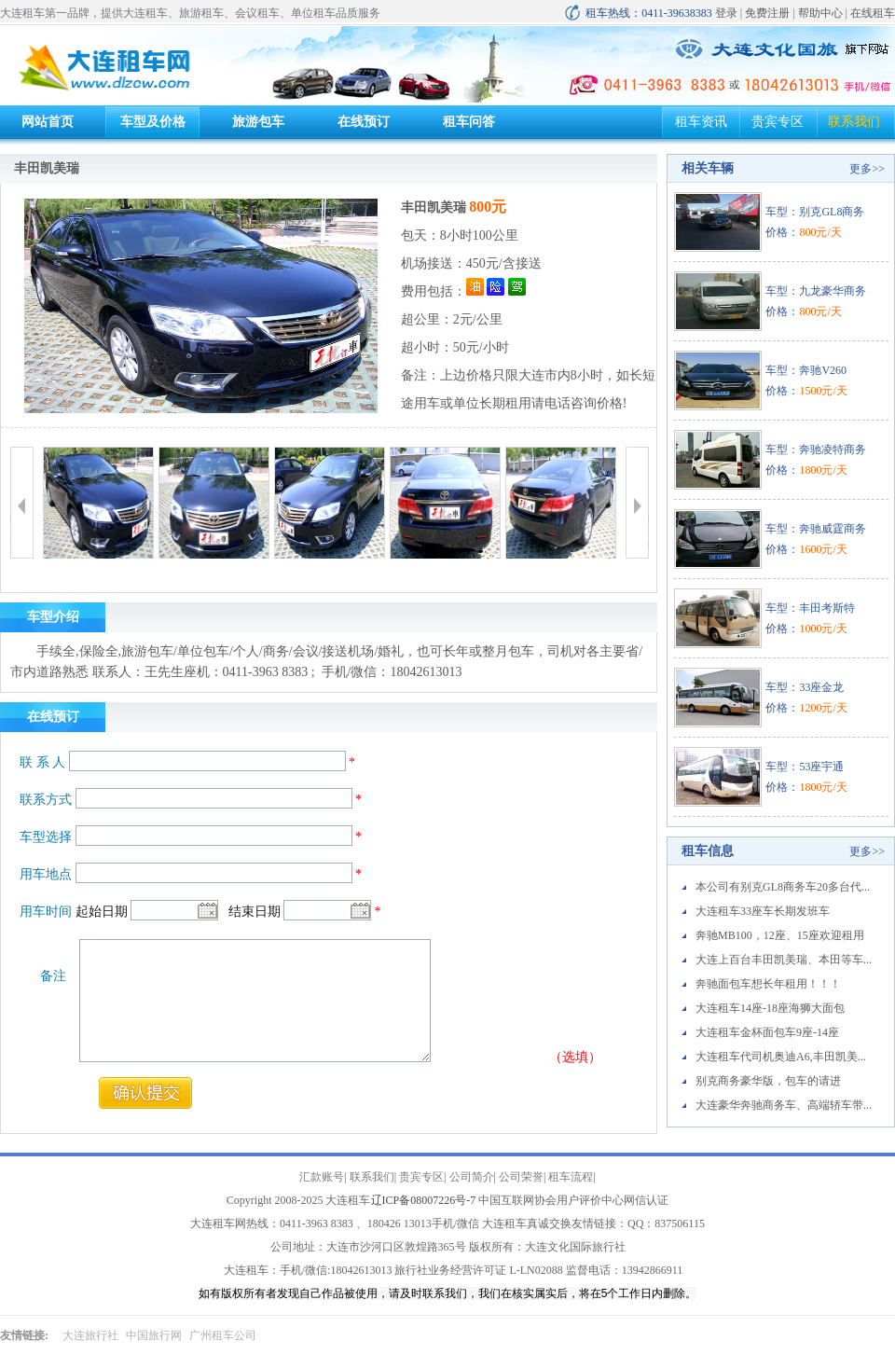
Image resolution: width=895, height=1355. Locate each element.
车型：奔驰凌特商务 (815, 449)
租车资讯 (701, 122)
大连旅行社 (90, 1335)
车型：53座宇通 (804, 766)
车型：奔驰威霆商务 (815, 528)
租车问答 (469, 122)
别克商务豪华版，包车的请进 (768, 1080)
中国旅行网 (154, 1335)
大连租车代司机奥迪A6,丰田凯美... (780, 1056)
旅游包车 (258, 122)
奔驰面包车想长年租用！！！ (768, 983)
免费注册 (767, 13)
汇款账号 (321, 1176)
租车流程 (570, 1176)
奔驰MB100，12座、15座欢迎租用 (779, 935)
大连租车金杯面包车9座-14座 (767, 1032)
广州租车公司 (222, 1335)
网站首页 (47, 122)
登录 (726, 13)
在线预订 (363, 122)
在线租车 (872, 13)
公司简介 (471, 1176)
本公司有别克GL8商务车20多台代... (782, 886)
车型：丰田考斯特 (810, 608)
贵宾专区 (777, 122)
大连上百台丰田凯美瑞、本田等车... (783, 959)
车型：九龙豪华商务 (815, 290)
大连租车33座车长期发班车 (762, 911)
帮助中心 (820, 13)
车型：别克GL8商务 (814, 211)
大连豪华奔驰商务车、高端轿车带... (783, 1105)
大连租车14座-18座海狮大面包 (770, 1008)
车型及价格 (153, 122)
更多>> (867, 168)
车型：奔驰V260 (806, 370)
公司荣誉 (521, 1176)
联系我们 (854, 122)
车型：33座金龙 (804, 687)
